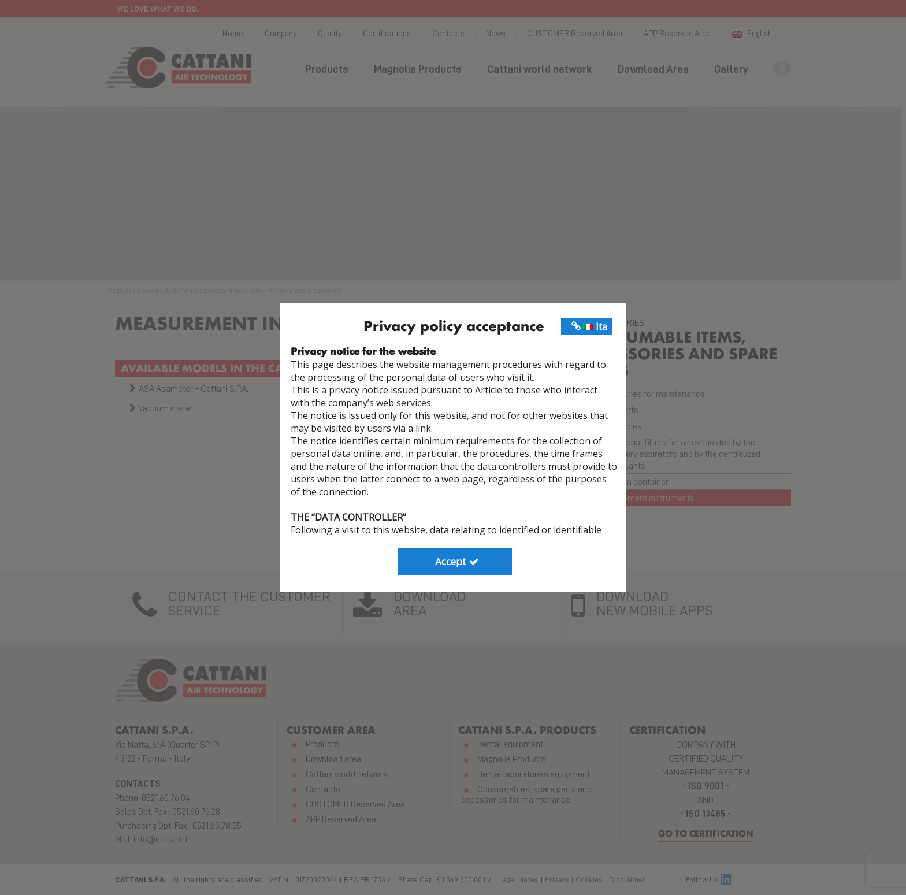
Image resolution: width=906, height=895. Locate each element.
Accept (458, 561)
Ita (589, 326)
